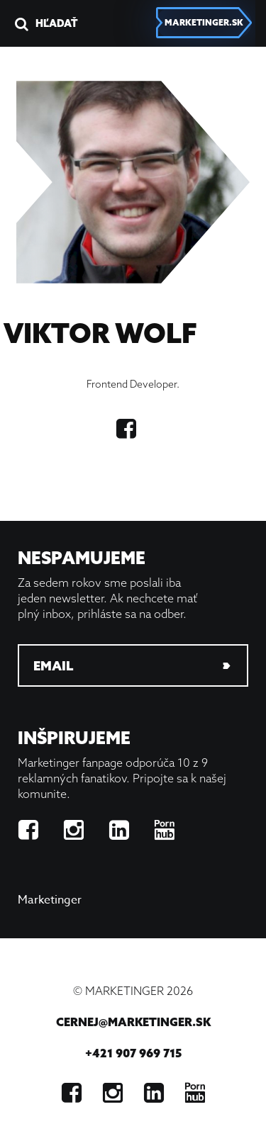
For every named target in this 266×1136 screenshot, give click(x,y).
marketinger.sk (204, 22)
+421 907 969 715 (133, 1053)
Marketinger (50, 900)
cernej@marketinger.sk (133, 1022)
